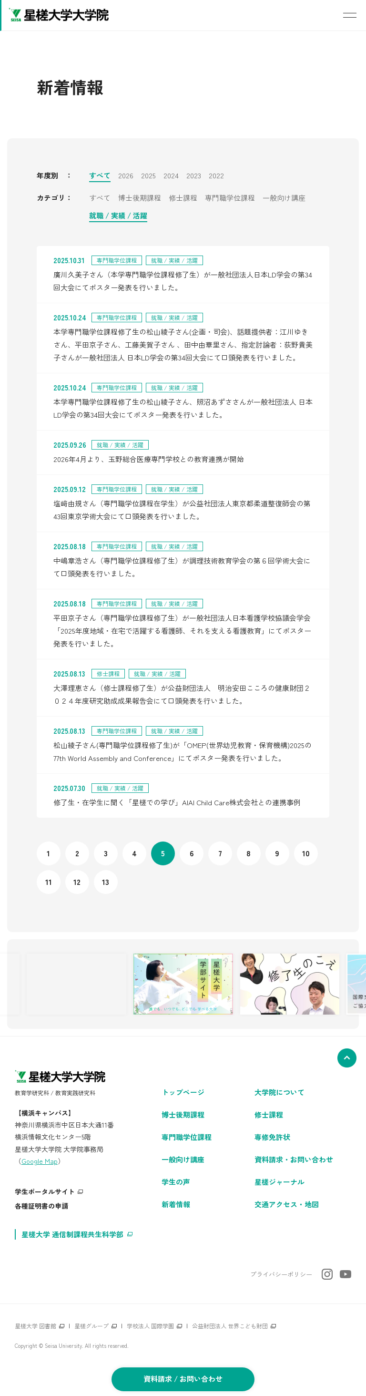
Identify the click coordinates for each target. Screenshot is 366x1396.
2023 (193, 176)
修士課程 (183, 198)
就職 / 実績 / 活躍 (118, 216)
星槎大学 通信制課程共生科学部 (72, 1234)
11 (48, 881)
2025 (148, 176)
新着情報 (176, 1204)
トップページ (183, 1092)
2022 (216, 176)
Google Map (39, 1161)
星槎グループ (91, 1326)
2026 (125, 176)
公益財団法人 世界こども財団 (230, 1326)
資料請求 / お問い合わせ (183, 1379)
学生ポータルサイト (45, 1191)
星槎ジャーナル (279, 1182)
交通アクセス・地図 (286, 1204)
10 (306, 853)
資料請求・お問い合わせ (293, 1159)
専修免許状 (272, 1137)
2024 (171, 176)
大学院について (279, 1092)
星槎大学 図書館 (35, 1326)
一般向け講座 (284, 198)
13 (105, 881)
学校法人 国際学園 (150, 1326)
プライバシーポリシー (281, 1274)
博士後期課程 (139, 198)
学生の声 (176, 1182)
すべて (100, 176)
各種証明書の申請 (41, 1205)
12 (77, 881)
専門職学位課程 (230, 198)
